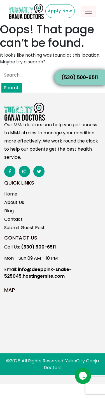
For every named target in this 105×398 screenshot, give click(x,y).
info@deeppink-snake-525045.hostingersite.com (38, 272)
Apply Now (60, 11)
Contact (13, 219)
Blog (9, 211)
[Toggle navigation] (88, 11)
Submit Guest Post (24, 227)
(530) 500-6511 (79, 77)
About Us (14, 202)
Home (10, 194)
